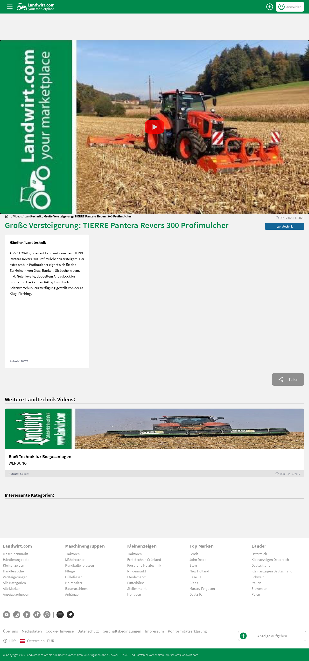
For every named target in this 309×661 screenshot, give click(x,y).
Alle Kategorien (14, 582)
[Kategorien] (60, 614)
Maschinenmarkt (15, 553)
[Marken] (70, 614)
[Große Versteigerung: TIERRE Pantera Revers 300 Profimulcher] (87, 216)
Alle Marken (11, 588)
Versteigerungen (15, 576)
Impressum (154, 631)
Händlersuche (13, 571)
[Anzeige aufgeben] (270, 7)
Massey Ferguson (202, 588)
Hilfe (9, 640)
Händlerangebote (16, 559)
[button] (154, 127)
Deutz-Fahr (198, 594)
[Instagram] (16, 614)
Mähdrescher (74, 559)
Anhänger (72, 594)
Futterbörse (135, 582)
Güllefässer (73, 576)
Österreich (259, 553)
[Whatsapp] (47, 614)
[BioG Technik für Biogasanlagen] (154, 443)
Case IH (195, 576)
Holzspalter (73, 582)
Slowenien (259, 588)
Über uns (10, 631)
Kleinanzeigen (13, 565)
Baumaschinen (76, 588)
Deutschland (261, 565)
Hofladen (134, 594)
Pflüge (70, 571)
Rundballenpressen (79, 565)
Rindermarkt (136, 571)
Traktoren (72, 553)
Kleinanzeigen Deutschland (272, 571)
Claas (194, 582)
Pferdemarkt (136, 576)
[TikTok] (37, 614)
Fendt (194, 553)
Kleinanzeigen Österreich (270, 559)
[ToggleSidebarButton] (9, 7)
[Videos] (17, 216)
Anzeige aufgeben (16, 594)
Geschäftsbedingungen (122, 631)
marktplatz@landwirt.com (181, 655)
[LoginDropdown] (290, 7)
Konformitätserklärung (187, 631)
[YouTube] (6, 614)
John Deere (198, 559)
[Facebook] (26, 614)
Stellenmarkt (137, 588)
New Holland (199, 571)
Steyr (193, 565)
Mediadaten (32, 631)
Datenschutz (88, 631)
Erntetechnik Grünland (144, 559)
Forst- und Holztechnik (144, 565)
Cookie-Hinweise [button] (60, 631)
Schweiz (258, 576)
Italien (256, 582)
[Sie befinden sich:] (8, 216)
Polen (256, 594)
